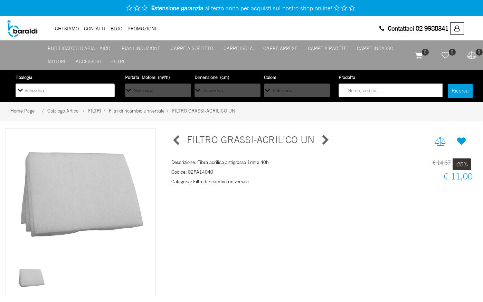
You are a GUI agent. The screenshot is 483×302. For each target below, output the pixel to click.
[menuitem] (457, 28)
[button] (460, 91)
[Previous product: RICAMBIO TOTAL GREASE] (176, 140)
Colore (270, 77)
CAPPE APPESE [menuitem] (280, 48)
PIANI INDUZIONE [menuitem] (141, 48)
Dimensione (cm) (212, 77)
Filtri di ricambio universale (136, 111)
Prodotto (347, 77)
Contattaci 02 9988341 (413, 28)
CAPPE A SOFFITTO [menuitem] (192, 48)
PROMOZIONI (141, 28)
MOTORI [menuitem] (56, 61)
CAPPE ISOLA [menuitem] (238, 48)
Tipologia (24, 77)
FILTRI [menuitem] (117, 61)
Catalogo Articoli (63, 111)
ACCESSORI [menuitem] (88, 61)
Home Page (22, 111)
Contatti (94, 28)
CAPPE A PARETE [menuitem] (327, 48)
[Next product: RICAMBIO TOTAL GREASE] (324, 140)
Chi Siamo (67, 28)
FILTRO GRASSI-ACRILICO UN (203, 111)
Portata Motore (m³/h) (147, 77)
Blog (116, 28)
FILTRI (94, 111)
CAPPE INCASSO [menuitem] (375, 48)
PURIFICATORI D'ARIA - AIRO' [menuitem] (79, 48)
